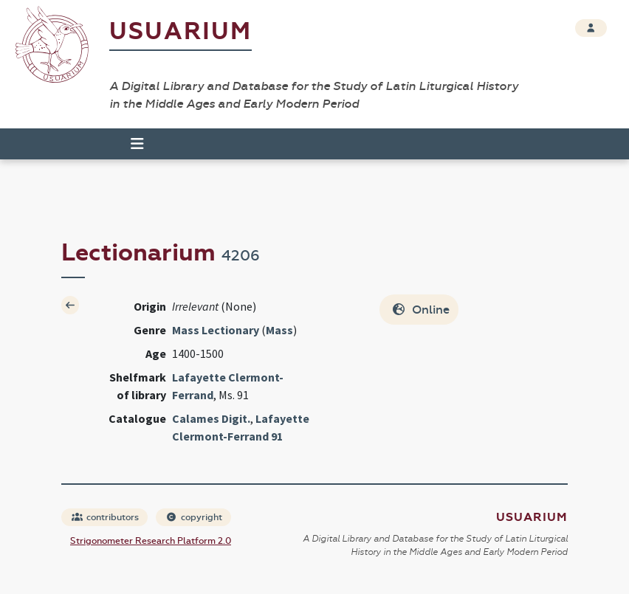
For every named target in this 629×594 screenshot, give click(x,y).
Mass (279, 329)
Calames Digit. (211, 418)
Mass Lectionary (215, 329)
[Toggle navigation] (130, 143)
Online (420, 310)
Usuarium (180, 31)
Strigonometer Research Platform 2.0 (150, 541)
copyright (194, 517)
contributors (105, 517)
